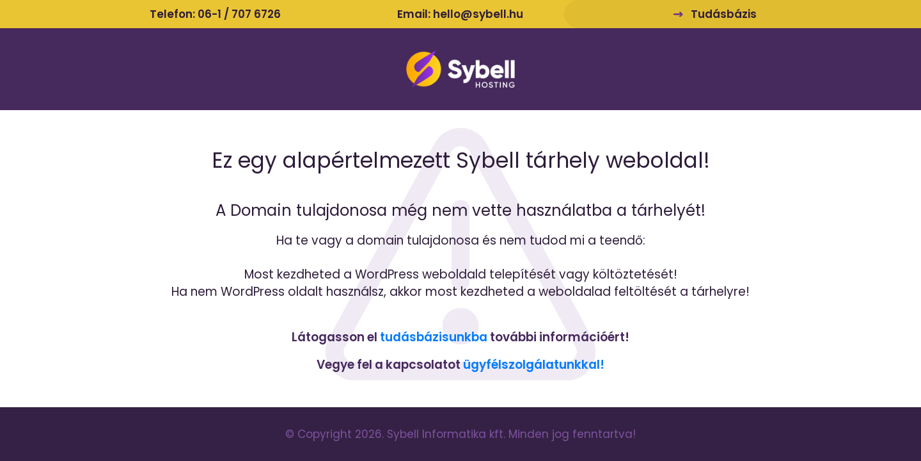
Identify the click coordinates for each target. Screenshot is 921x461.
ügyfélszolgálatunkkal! (533, 364)
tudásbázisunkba (433, 337)
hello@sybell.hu (478, 14)
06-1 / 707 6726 (239, 14)
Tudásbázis (724, 14)
